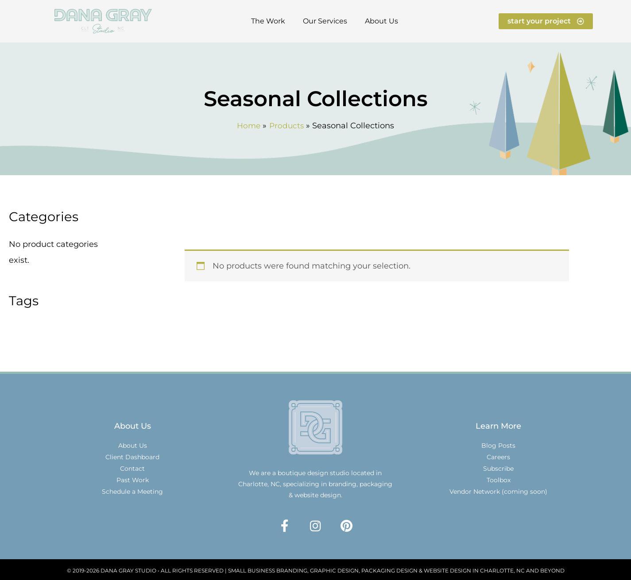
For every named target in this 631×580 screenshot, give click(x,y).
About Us (381, 21)
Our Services (325, 21)
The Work (268, 21)
